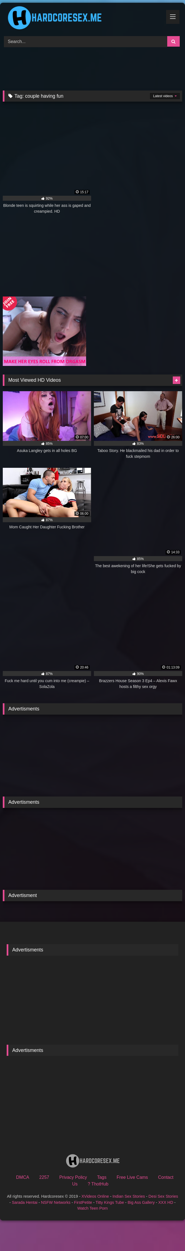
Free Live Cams (132, 1177)
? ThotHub (98, 1184)
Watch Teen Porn (92, 1208)
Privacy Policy (73, 1177)
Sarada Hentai (25, 1202)
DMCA (22, 1177)
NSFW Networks (55, 1202)
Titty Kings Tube (110, 1202)
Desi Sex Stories (163, 1196)
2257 (44, 1177)
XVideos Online (95, 1196)
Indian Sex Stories (128, 1196)
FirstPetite (83, 1202)
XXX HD (165, 1202)
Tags (101, 1177)
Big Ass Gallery (141, 1202)
